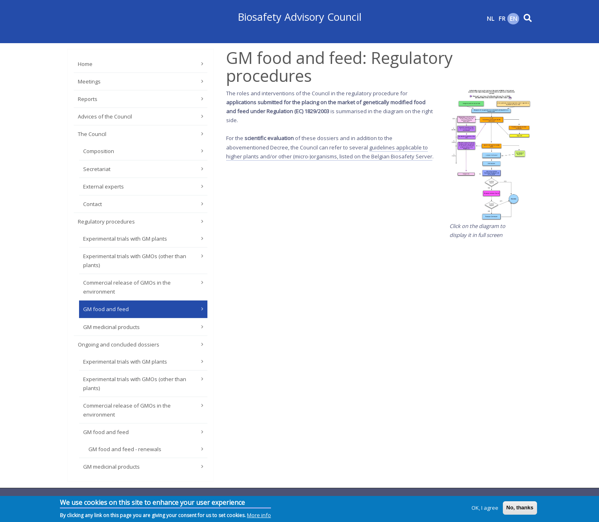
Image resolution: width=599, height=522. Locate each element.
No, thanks (520, 509)
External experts (103, 186)
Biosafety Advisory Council (299, 17)
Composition (98, 151)
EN (513, 18)
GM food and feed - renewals (124, 449)
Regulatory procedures (106, 221)
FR (501, 18)
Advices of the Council (105, 116)
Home (85, 64)
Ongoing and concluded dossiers (118, 344)
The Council (92, 134)
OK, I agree (484, 509)
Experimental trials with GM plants (125, 238)
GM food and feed (106, 309)
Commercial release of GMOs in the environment (127, 287)
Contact (92, 204)
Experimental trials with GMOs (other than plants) (134, 260)
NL (490, 18)
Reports (87, 99)
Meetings (89, 81)
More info (259, 516)
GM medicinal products (111, 327)
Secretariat (96, 169)
